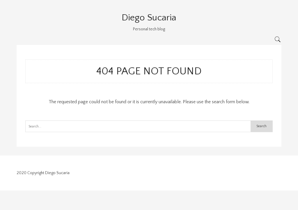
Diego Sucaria (149, 18)
